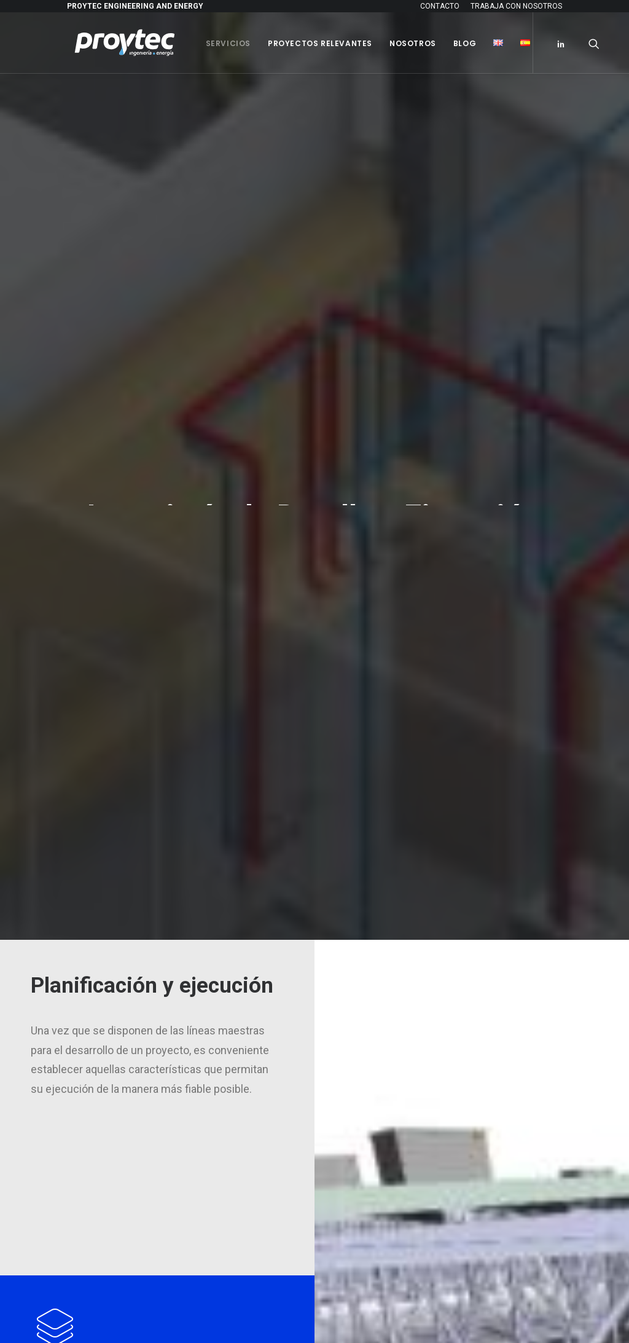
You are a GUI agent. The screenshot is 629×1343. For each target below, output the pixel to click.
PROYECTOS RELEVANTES (390, 1009)
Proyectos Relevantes (312, 43)
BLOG (348, 1061)
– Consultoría (366, 833)
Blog (457, 43)
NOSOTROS (360, 1035)
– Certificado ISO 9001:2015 (391, 967)
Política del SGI (372, 982)
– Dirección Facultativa (383, 876)
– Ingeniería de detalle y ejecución (402, 862)
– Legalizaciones (373, 891)
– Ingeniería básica (376, 848)
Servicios (220, 43)
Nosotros (405, 43)
